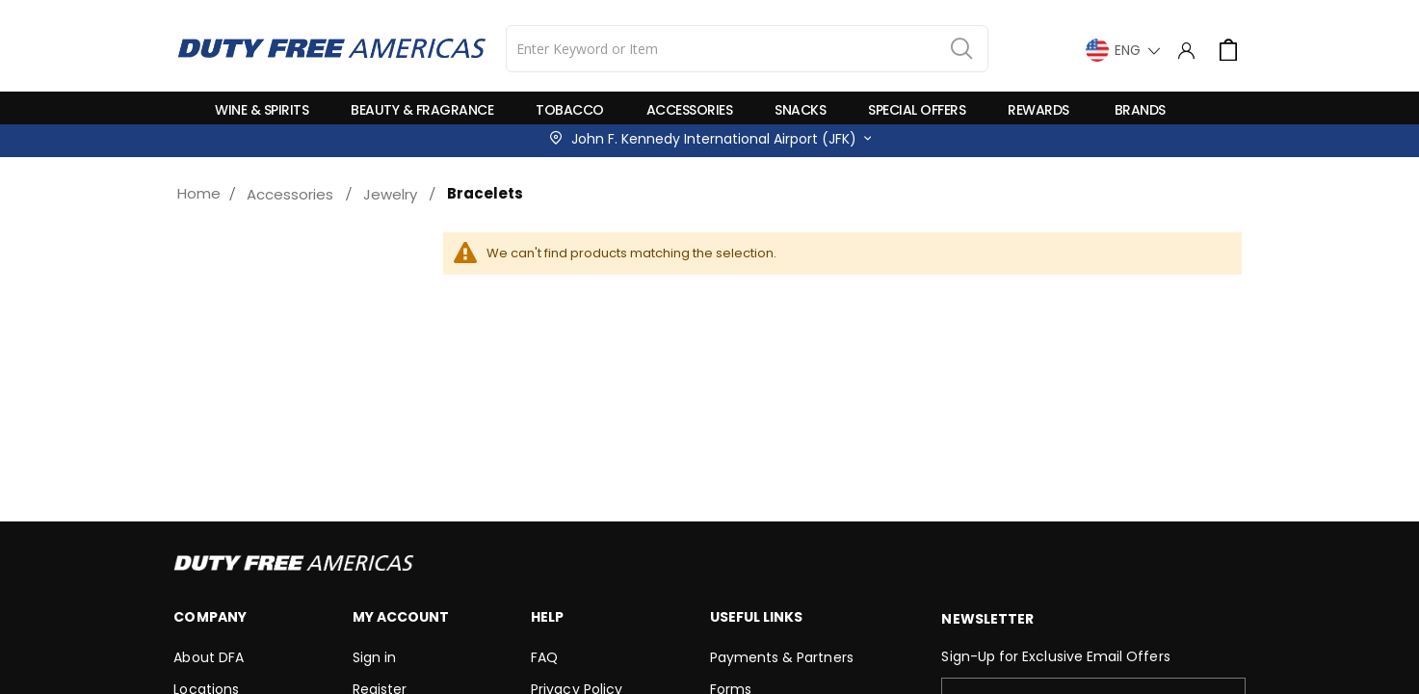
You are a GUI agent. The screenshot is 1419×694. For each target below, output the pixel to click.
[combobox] (747, 48)
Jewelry (390, 194)
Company (209, 617)
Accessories (290, 194)
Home (199, 193)
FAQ (544, 657)
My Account (401, 617)
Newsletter (987, 618)
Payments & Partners (782, 657)
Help (547, 617)
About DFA (208, 657)
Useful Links (756, 617)
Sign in (374, 657)
